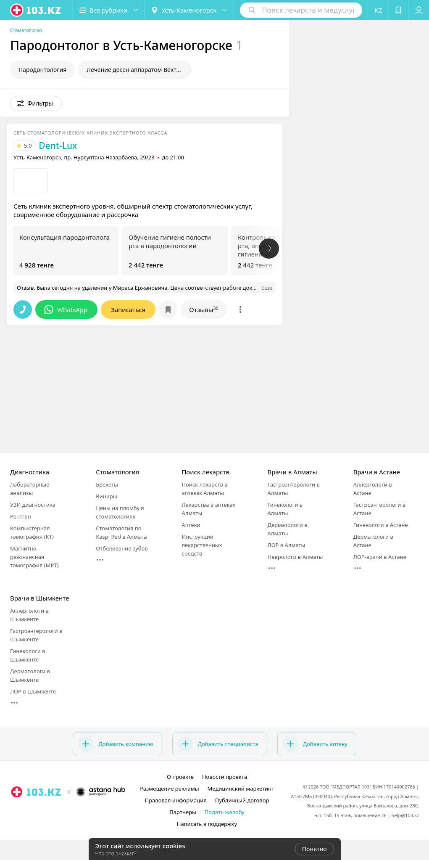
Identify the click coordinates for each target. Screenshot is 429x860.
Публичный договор (242, 800)
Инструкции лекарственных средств (202, 545)
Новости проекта (224, 777)
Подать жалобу (225, 812)
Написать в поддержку (207, 824)
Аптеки (191, 525)
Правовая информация (176, 800)
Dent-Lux (58, 145)
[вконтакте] (80, 810)
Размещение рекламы (169, 788)
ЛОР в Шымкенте (33, 691)
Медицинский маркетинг (241, 788)
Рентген (20, 516)
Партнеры (182, 812)
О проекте (180, 777)
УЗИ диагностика (32, 504)
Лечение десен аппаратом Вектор (135, 70)
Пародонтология (42, 70)
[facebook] (68, 810)
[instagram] (57, 810)
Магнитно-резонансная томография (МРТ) (34, 557)
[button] (108, 10)
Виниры (106, 496)
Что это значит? (116, 853)
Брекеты (107, 484)
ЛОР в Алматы (286, 545)
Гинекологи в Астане (380, 525)
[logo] (36, 10)
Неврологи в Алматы (295, 557)
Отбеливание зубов (121, 548)
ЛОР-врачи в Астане (379, 557)
